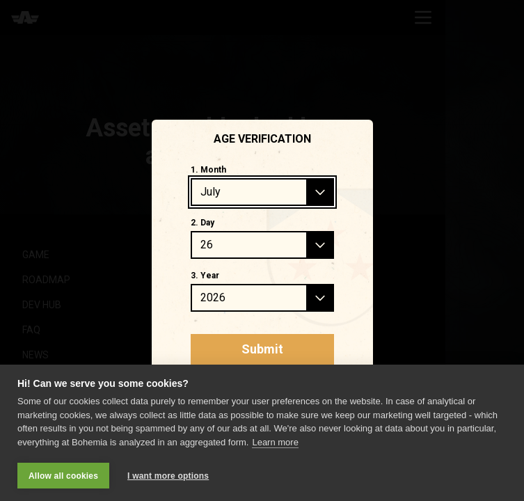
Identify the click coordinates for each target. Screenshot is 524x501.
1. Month (208, 170)
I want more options (168, 476)
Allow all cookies (63, 476)
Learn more (275, 442)
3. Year (205, 275)
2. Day (202, 223)
